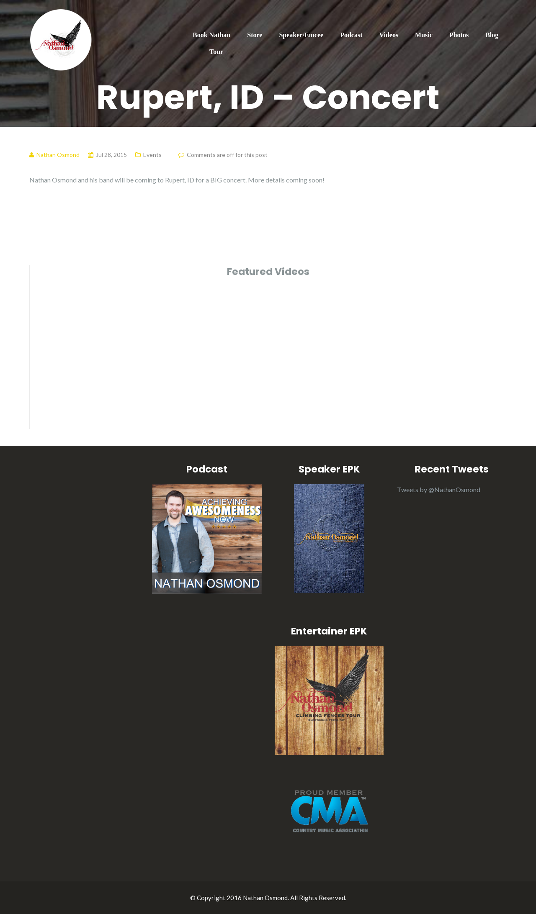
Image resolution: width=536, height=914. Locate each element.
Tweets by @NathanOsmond (438, 489)
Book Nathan (211, 35)
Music (424, 35)
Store (254, 35)
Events (152, 154)
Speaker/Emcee (301, 35)
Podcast (351, 35)
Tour (216, 51)
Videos (388, 35)
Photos (459, 35)
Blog (491, 35)
